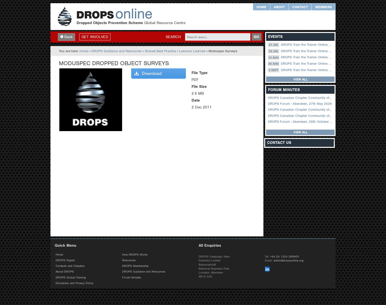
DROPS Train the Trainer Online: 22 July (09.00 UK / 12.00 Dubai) (301, 51)
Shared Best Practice (160, 51)
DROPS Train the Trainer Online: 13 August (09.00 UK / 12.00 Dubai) (301, 57)
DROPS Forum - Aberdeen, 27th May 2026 (300, 104)
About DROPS (65, 272)
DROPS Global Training (71, 277)
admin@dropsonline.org (288, 260)
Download (148, 73)
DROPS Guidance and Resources (117, 51)
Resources (129, 260)
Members (323, 7)
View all (300, 79)
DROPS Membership (135, 266)
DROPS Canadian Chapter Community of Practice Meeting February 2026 (301, 116)
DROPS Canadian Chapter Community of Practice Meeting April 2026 (301, 109)
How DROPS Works (135, 255)
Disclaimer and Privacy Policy (75, 283)
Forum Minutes (131, 277)
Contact (300, 7)
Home (261, 7)
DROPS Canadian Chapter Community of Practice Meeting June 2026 (301, 98)
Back (66, 36)
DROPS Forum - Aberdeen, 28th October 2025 (301, 122)
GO (256, 36)
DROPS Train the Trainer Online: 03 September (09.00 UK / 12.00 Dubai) (301, 70)
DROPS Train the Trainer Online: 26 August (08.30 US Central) (301, 63)
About (279, 7)
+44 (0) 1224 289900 (284, 257)
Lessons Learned (192, 51)
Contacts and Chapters (70, 266)
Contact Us (279, 142)
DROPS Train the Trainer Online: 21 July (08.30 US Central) (301, 45)
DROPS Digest (65, 260)
